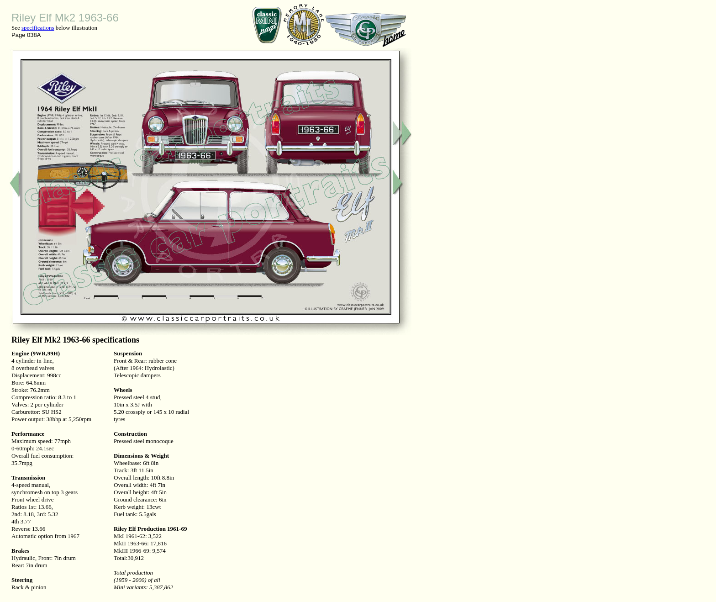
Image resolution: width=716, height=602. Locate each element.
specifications (37, 27)
